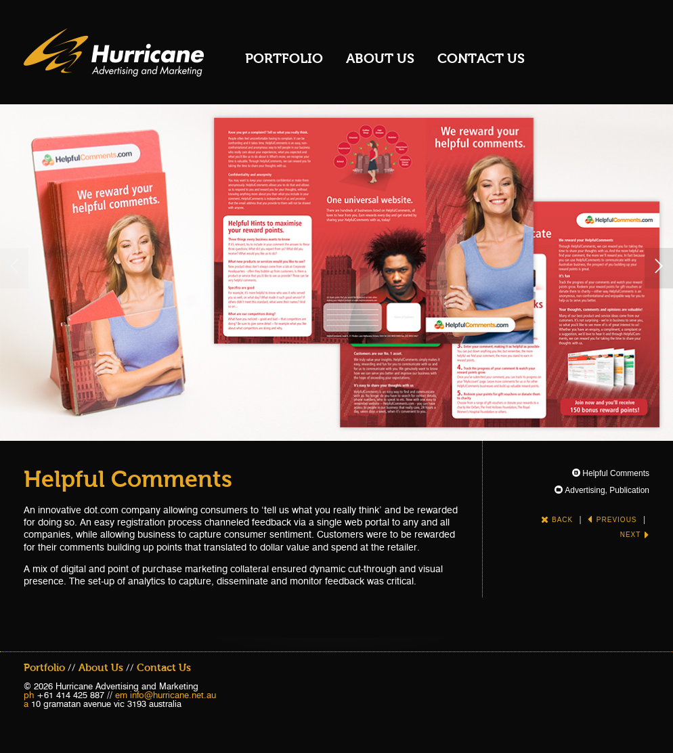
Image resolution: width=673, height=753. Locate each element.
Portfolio (284, 58)
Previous (612, 519)
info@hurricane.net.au (173, 694)
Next (634, 534)
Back (557, 519)
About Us (380, 58)
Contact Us (481, 58)
